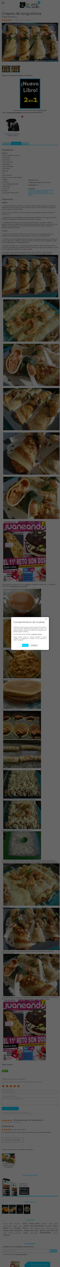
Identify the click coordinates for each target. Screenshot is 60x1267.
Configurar (34, 645)
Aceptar (25, 645)
